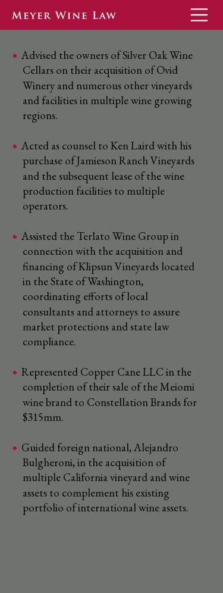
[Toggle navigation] (199, 15)
